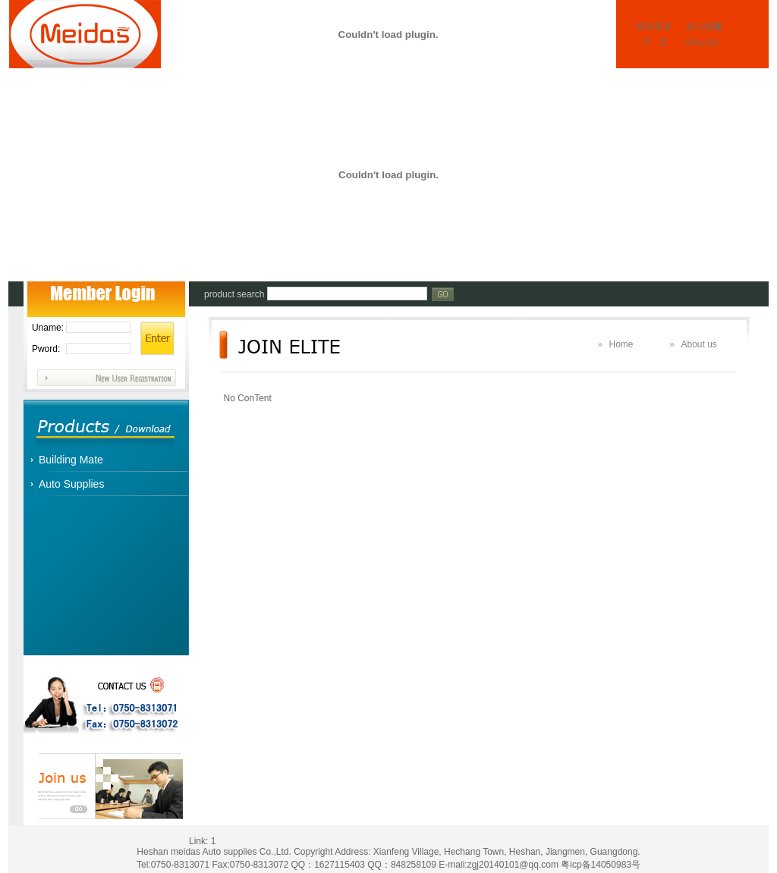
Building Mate (71, 460)
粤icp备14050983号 (600, 864)
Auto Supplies (71, 484)
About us (699, 344)
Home (621, 344)
